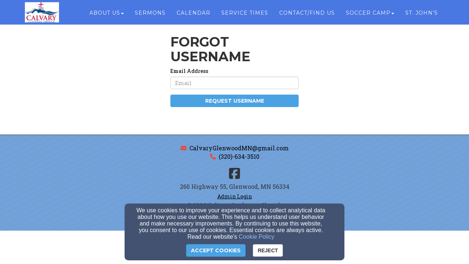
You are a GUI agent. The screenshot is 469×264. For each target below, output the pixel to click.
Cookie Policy (256, 237)
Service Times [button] (244, 15)
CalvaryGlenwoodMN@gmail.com (239, 148)
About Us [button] (106, 15)
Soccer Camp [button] (370, 15)
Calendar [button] (193, 15)
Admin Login (234, 196)
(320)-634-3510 (239, 156)
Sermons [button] (150, 15)
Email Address (189, 70)
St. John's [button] (421, 15)
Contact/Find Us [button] (307, 15)
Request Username (234, 101)
